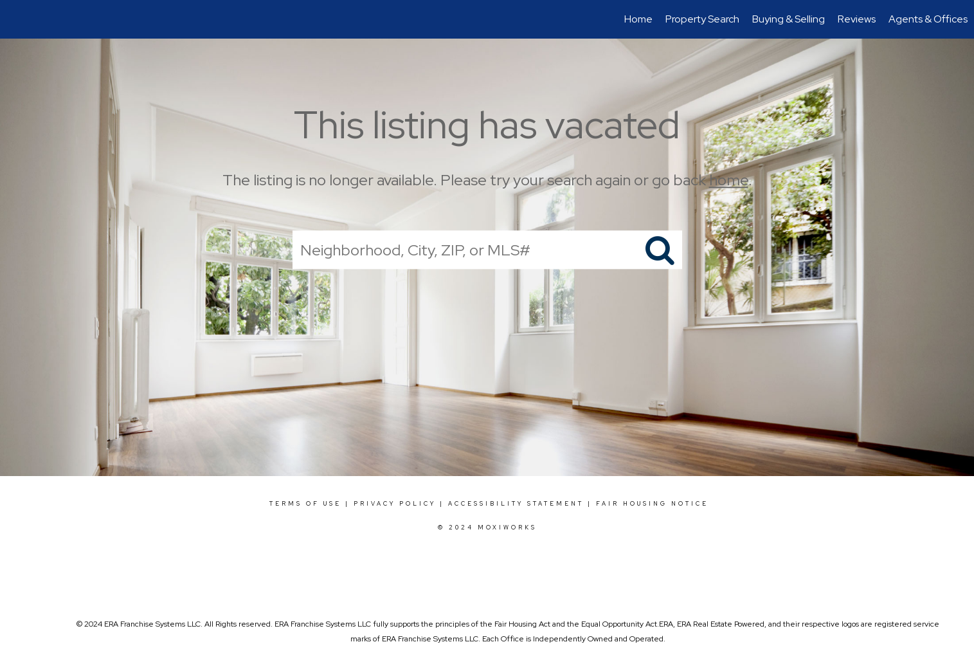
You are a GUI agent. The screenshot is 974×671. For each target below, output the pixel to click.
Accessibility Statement (516, 504)
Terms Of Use (305, 504)
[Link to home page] (16, 19)
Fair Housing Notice (652, 504)
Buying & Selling (788, 19)
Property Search (702, 19)
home (728, 180)
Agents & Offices (928, 19)
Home (638, 19)
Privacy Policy (395, 504)
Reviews (857, 19)
